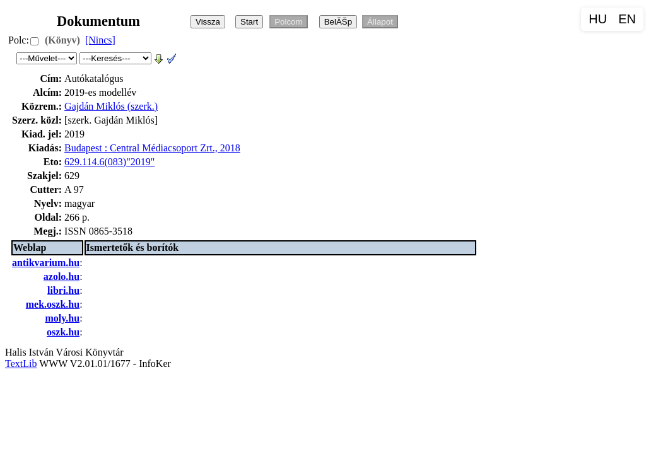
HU (598, 19)
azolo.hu (61, 276)
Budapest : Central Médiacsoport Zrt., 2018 (152, 148)
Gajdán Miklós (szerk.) (111, 106)
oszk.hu (63, 332)
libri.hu (63, 290)
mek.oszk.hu (52, 304)
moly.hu (62, 318)
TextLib (21, 363)
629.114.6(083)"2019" (109, 161)
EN (627, 19)
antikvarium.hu (45, 262)
